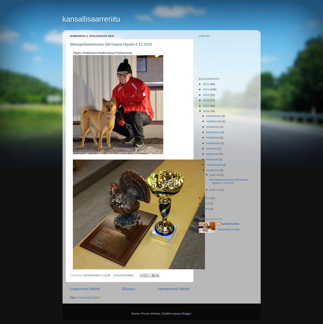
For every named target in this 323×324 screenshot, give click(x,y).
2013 (206, 94)
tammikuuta (214, 115)
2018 (206, 203)
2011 (206, 84)
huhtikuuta (213, 126)
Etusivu (128, 289)
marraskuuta (214, 164)
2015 (206, 105)
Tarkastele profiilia (228, 229)
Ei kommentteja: (124, 275)
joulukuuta (213, 170)
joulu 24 (215, 189)
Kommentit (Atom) (88, 297)
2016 (206, 111)
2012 (206, 89)
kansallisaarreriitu (91, 19)
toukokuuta (213, 132)
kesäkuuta (213, 137)
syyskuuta (213, 153)
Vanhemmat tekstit (173, 289)
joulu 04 (215, 174)
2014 (206, 100)
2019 (206, 208)
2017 (206, 198)
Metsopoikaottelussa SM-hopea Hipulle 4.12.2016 (111, 44)
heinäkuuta (213, 143)
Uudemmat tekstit (85, 289)
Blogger (186, 313)
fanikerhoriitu (230, 223)
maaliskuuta (214, 121)
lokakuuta (212, 159)
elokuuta (212, 148)
